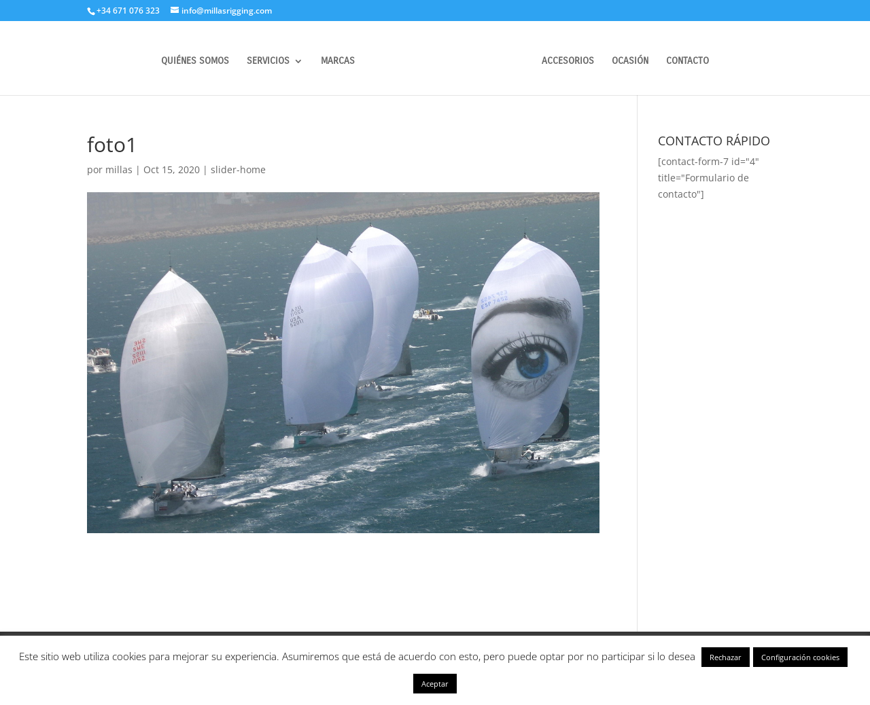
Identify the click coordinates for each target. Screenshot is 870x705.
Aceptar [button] (435, 684)
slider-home (238, 169)
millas (119, 169)
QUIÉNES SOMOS (195, 61)
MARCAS (338, 61)
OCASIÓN (630, 61)
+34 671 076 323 (128, 10)
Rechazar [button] (726, 657)
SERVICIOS (268, 61)
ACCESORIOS (568, 61)
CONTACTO (687, 61)
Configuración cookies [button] (800, 657)
